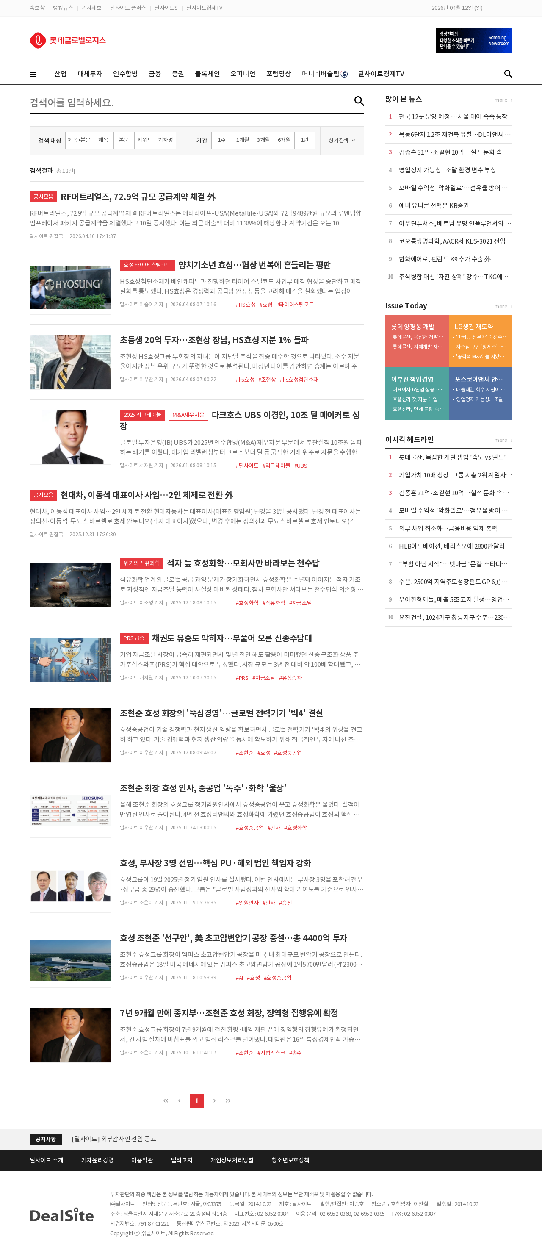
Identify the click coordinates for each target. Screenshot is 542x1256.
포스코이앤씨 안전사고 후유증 (482, 379)
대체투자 (89, 73)
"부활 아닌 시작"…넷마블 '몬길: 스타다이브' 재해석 (466, 564)
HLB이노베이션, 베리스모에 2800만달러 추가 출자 (465, 546)
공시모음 (43, 196)
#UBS (300, 465)
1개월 (242, 140)
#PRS (242, 678)
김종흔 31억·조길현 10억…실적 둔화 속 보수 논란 (463, 152)
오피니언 (242, 73)
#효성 (266, 304)
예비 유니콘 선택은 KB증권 (434, 206)
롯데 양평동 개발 (412, 327)
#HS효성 (246, 304)
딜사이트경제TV (204, 7)
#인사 (274, 828)
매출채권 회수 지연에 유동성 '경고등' (482, 389)
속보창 (37, 7)
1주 (222, 140)
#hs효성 (245, 379)
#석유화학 (274, 603)
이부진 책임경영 (412, 379)
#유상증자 (290, 678)
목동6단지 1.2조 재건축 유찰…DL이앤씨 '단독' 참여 (466, 134)
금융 (155, 73)
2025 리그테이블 (142, 415)
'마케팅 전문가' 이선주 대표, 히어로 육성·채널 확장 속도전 (482, 337)
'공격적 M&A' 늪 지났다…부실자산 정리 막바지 (482, 356)
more (501, 99)
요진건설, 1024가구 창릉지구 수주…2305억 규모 (462, 617)
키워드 (144, 140)
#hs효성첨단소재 (299, 379)
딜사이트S (166, 7)
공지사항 (45, 1139)
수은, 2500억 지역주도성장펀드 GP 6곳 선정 (456, 582)
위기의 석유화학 (142, 563)
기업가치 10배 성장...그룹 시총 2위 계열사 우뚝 (459, 475)
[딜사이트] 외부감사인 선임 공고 (114, 1139)
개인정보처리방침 (232, 1160)
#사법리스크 (271, 1052)
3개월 (263, 140)
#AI (239, 978)
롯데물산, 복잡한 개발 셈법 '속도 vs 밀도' (419, 337)
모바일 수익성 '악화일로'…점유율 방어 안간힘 (459, 188)
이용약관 (142, 1160)
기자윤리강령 (97, 1160)
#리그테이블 (276, 465)
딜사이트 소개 (47, 1160)
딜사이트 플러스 (128, 7)
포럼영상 (278, 73)
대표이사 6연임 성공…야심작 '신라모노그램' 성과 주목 (419, 389)
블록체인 (207, 73)
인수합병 (125, 73)
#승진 (285, 903)
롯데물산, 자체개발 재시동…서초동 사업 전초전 (419, 346)
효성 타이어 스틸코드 (147, 265)
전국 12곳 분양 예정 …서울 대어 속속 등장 (453, 117)
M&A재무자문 (188, 415)
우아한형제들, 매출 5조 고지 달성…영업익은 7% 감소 (468, 600)
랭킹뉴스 (63, 7)
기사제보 (92, 7)
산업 (60, 73)
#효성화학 (247, 603)
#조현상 (267, 379)
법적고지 (182, 1160)
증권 (178, 73)
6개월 (284, 140)
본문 (124, 140)
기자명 (165, 140)
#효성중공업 (288, 753)
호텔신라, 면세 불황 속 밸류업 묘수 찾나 (419, 409)
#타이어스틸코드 (295, 304)
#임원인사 (247, 903)
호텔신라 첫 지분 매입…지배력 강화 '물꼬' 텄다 (419, 399)
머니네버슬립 (325, 73)
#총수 (295, 1052)
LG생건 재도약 (474, 327)
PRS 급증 (134, 638)
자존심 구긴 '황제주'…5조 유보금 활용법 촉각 (482, 346)
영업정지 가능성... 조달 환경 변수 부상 (447, 170)
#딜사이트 (247, 465)
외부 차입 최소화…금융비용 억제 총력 (448, 528)
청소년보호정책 (290, 1160)
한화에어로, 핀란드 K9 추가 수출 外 (445, 259)
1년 (305, 140)
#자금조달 (300, 603)
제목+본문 (79, 140)
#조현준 (245, 753)
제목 (103, 140)
